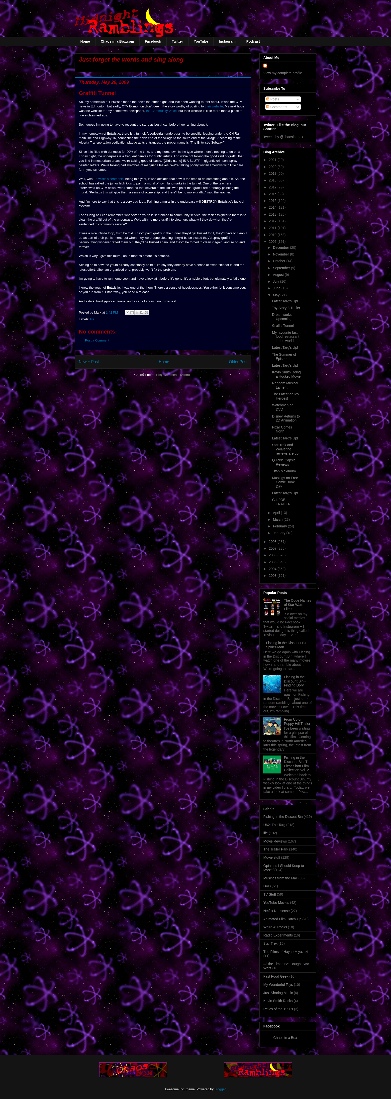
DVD (267, 886)
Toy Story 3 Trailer (286, 308)
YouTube (201, 41)
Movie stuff (271, 857)
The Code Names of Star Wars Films (297, 604)
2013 (273, 214)
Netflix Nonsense (276, 911)
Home (85, 41)
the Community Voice (161, 111)
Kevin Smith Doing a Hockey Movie (286, 374)
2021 (273, 160)
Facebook (153, 41)
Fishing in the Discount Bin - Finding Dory (295, 681)
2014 (273, 207)
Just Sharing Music (278, 993)
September (282, 268)
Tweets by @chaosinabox (283, 137)
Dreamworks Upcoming (282, 317)
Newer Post (89, 362)
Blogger (219, 1089)
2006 (273, 555)
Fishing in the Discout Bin (283, 817)
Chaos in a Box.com (117, 41)
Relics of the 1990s (278, 1009)
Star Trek (270, 943)
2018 (273, 180)
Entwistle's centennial (109, 179)
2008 (273, 542)
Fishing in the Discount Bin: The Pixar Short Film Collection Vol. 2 (297, 764)
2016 (273, 194)
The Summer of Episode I (284, 356)
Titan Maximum (284, 471)
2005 (273, 562)
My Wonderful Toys (278, 985)
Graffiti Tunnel (283, 326)
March (278, 519)
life (92, 319)
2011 (273, 228)
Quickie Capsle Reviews (283, 462)
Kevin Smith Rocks (278, 1001)
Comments (276, 107)
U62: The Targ (274, 825)
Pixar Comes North (282, 429)
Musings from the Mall (280, 878)
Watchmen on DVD (282, 407)
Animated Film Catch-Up (282, 919)
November (281, 254)
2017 (273, 187)
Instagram (227, 41)
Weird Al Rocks (275, 927)
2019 (273, 173)
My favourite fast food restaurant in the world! (285, 337)
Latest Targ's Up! (285, 301)
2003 (273, 576)
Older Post (238, 362)
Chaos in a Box (285, 1038)
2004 (273, 569)
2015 (273, 201)
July (276, 281)
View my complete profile (282, 73)
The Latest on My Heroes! (285, 396)
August (279, 275)
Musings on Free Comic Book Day (285, 482)
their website (214, 106)
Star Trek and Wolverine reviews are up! (285, 449)
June (277, 288)
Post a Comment (97, 340)
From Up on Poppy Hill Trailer (297, 721)
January (279, 533)
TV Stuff (269, 894)
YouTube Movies (276, 903)
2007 (273, 548)
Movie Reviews (275, 841)
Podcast (253, 41)
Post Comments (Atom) (173, 375)
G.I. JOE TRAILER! (282, 502)
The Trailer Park (275, 849)
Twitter (177, 41)
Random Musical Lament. (285, 385)
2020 (273, 167)
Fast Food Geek (275, 976)
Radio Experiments (278, 935)
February (280, 526)
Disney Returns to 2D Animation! (286, 418)
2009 (273, 242)
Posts (272, 99)
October (279, 261)
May (276, 295)
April (277, 513)
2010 (273, 235)
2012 (273, 221)
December (281, 248)
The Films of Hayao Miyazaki (285, 952)
